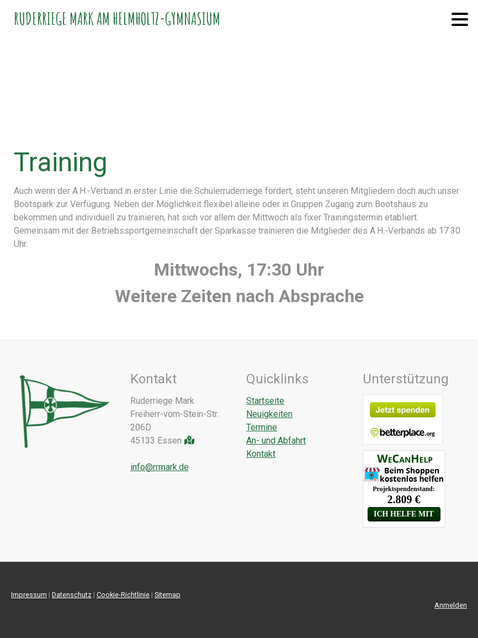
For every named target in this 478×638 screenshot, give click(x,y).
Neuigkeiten (269, 414)
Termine (261, 427)
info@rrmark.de (159, 467)
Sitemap (167, 594)
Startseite (265, 401)
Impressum (29, 594)
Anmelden (450, 605)
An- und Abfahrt (276, 440)
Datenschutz (72, 594)
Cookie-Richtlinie (123, 594)
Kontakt (260, 454)
